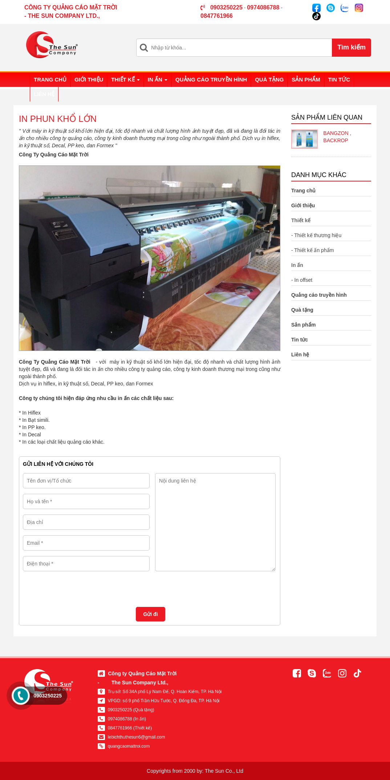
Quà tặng (269, 79)
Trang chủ (50, 79)
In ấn (157, 79)
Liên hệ (44, 94)
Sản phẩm (306, 79)
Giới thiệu (88, 79)
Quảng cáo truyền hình (211, 79)
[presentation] (78, 587)
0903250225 (47, 696)
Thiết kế (125, 79)
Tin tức (339, 79)
